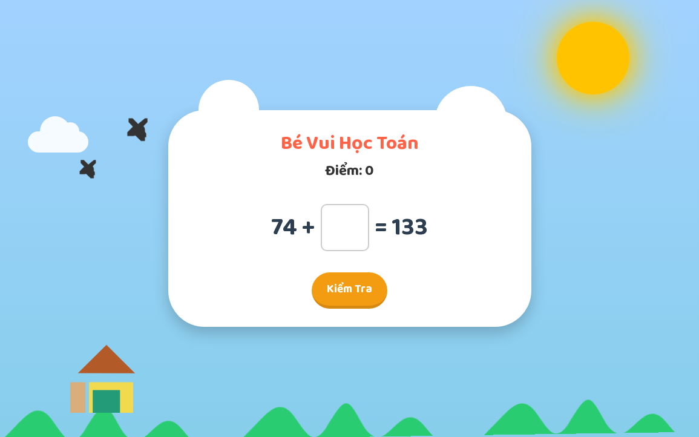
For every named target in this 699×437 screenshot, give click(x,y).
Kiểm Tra (349, 289)
